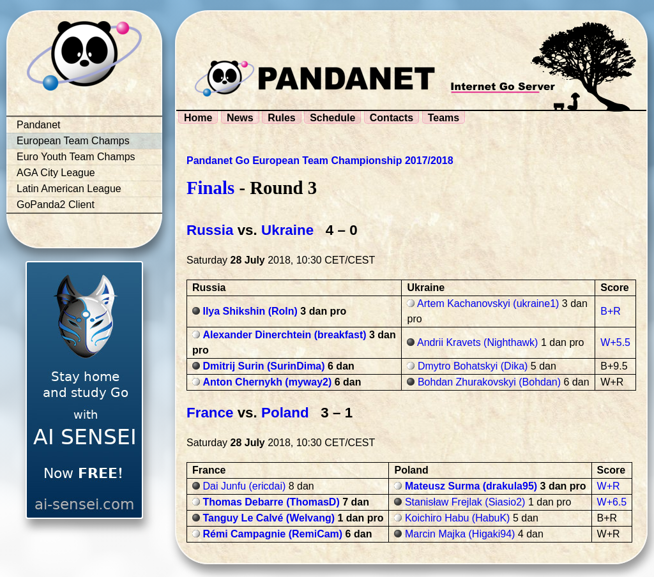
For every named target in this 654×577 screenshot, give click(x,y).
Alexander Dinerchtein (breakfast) (284, 334)
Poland (285, 413)
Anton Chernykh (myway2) (266, 382)
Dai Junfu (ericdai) (243, 486)
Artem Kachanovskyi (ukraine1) (488, 303)
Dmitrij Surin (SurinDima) (263, 366)
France (209, 413)
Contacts (391, 117)
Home (198, 117)
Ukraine (287, 230)
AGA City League (56, 172)
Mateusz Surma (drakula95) (471, 486)
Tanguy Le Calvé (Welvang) (268, 518)
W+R (608, 486)
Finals (210, 187)
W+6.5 (612, 502)
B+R (610, 311)
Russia (209, 230)
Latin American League (69, 188)
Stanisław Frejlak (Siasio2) (465, 502)
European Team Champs (73, 140)
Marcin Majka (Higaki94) (460, 533)
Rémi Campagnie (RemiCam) (272, 533)
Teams (444, 117)
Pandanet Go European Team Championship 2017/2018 (319, 160)
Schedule (332, 117)
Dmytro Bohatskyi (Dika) (473, 366)
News (240, 117)
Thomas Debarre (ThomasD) (270, 502)
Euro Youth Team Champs (76, 156)
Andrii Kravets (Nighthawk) (477, 342)
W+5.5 (615, 342)
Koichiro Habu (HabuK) (457, 518)
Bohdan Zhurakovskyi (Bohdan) (489, 382)
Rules (282, 117)
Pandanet (39, 124)
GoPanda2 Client (56, 204)
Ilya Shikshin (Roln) (249, 311)
